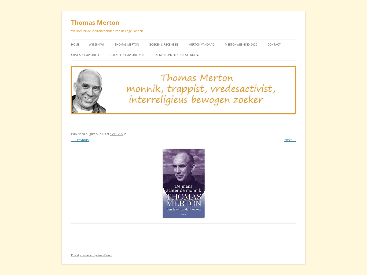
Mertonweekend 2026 (241, 44)
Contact (274, 44)
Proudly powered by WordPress (91, 255)
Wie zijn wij (96, 44)
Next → (290, 140)
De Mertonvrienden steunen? (177, 55)
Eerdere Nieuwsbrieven (127, 55)
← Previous (80, 140)
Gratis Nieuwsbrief (85, 55)
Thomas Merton (95, 22)
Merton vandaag (202, 44)
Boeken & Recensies (163, 44)
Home (75, 44)
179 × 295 (116, 134)
